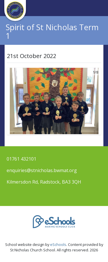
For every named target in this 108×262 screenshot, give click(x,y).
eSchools (58, 244)
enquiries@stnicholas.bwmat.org (42, 170)
